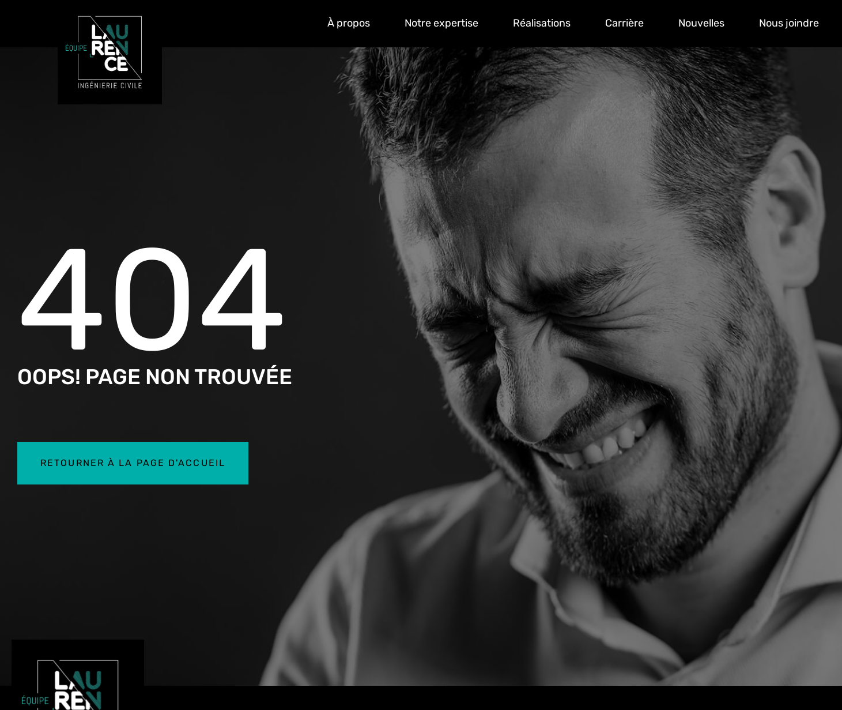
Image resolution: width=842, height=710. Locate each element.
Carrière (624, 23)
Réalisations (542, 23)
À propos (348, 23)
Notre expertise (441, 23)
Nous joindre (789, 23)
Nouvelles (701, 23)
